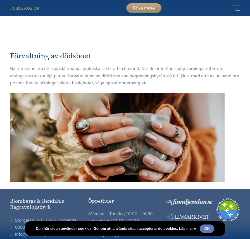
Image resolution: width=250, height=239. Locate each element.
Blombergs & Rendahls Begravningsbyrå (125, 34)
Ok (207, 228)
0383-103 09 (24, 8)
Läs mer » (187, 228)
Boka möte (144, 7)
